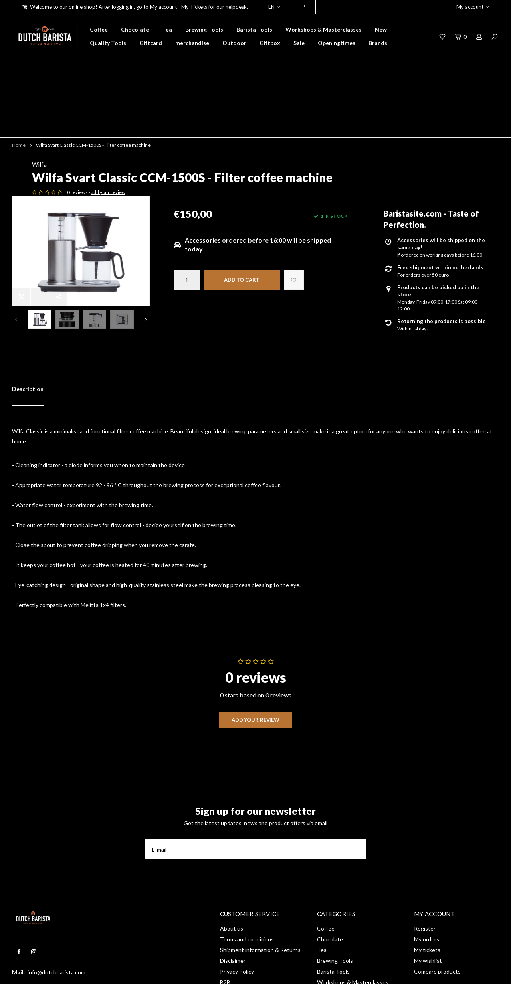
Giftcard (150, 43)
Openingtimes (336, 43)
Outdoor (234, 43)
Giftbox (269, 43)
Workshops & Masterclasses (323, 29)
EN (274, 7)
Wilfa (181, 108)
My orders (426, 847)
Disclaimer (233, 868)
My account (472, 7)
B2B (225, 890)
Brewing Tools (204, 29)
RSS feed (231, 901)
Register (425, 836)
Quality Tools (108, 43)
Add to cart (241, 236)
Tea (167, 29)
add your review (250, 149)
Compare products (437, 879)
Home (19, 88)
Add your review (255, 628)
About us (231, 836)
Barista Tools (254, 29)
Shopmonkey (126, 972)
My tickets (427, 858)
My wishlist (428, 868)
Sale (299, 43)
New (381, 29)
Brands (377, 43)
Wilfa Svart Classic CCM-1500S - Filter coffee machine (93, 88)
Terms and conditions (247, 847)
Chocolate (135, 29)
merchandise (192, 43)
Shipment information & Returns (260, 858)
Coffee (99, 29)
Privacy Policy (237, 879)
